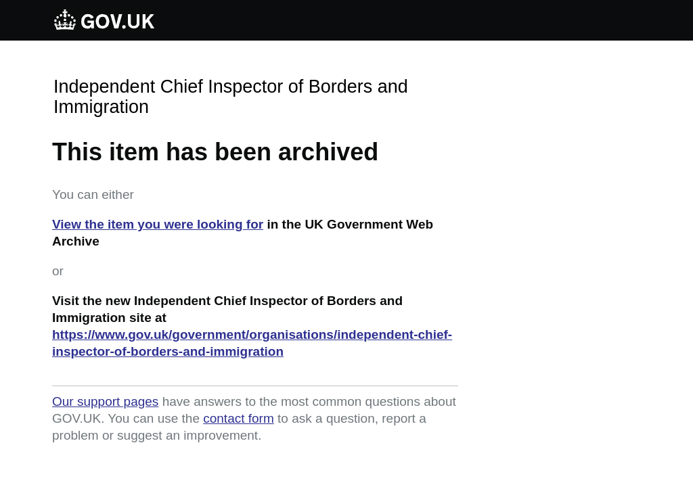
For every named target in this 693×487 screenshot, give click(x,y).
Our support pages (105, 401)
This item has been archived (215, 152)
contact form (238, 418)
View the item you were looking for (157, 224)
